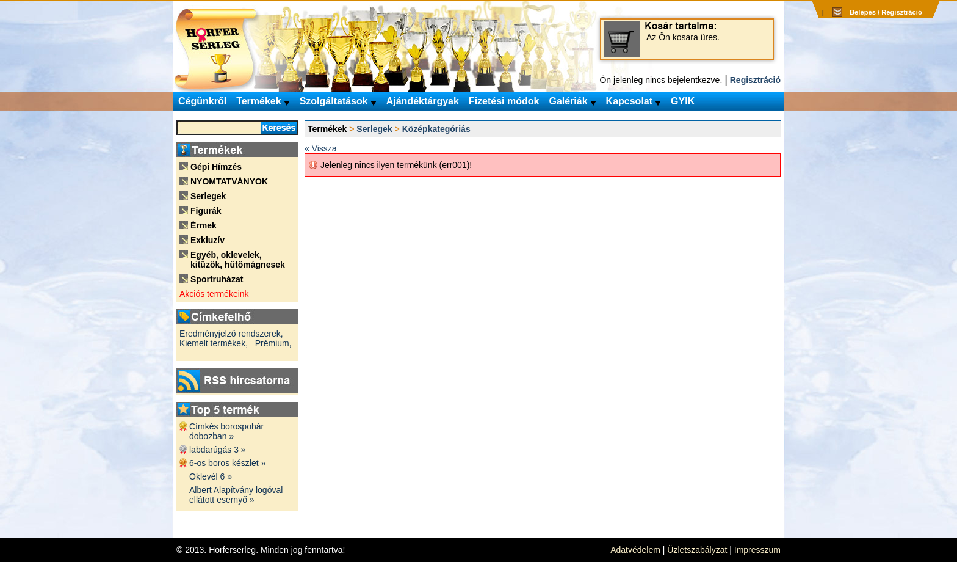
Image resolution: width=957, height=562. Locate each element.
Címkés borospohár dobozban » (226, 431)
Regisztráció (755, 80)
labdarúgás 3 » (217, 449)
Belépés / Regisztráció (886, 12)
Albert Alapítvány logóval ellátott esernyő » (236, 495)
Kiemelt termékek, (213, 343)
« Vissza (321, 148)
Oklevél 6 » (210, 476)
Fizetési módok (504, 101)
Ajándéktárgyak (422, 101)
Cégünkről (202, 101)
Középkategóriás (436, 129)
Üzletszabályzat (697, 550)
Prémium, (273, 343)
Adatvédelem (635, 550)
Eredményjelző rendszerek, (231, 333)
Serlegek (374, 129)
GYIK (683, 101)
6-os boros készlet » (227, 463)
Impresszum (757, 550)
